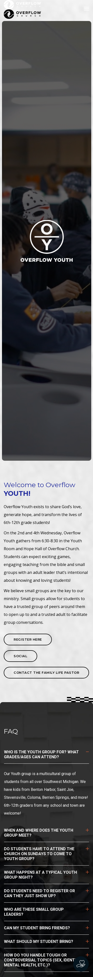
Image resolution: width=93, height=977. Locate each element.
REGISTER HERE (28, 639)
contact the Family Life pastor (46, 672)
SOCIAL (20, 656)
